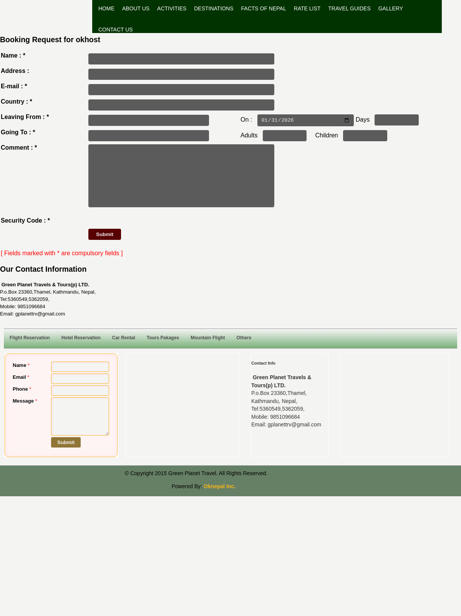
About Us (135, 8)
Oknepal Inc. (219, 498)
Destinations (213, 8)
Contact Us (115, 29)
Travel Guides (349, 8)
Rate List (307, 8)
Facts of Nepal (263, 8)
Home (106, 8)
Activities (171, 8)
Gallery (390, 8)
